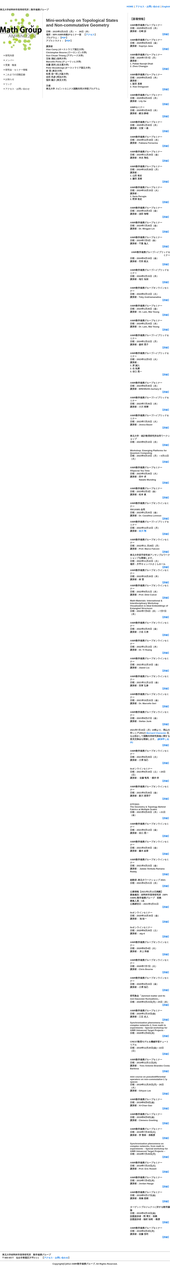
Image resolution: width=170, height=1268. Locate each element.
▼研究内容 (7, 55)
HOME (130, 6)
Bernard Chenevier (156, 733)
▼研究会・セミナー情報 (15, 70)
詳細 (165, 1036)
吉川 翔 (142, 531)
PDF (64, 37)
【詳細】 (165, 34)
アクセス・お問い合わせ (147, 6)
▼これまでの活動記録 (13, 74)
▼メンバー (7, 60)
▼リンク (6, 84)
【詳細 (164, 427)
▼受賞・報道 (8, 65)
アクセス (90, 34)
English (166, 6)
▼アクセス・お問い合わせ (15, 89)
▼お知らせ (7, 79)
